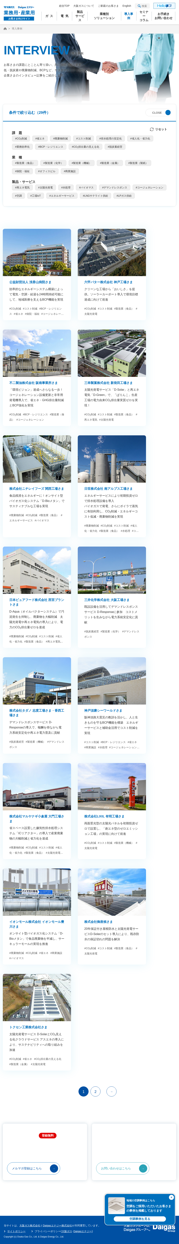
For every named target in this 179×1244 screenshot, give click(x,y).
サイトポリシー (16, 1231)
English (127, 5)
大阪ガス (67, 1231)
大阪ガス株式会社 (29, 1225)
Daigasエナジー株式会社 (57, 1225)
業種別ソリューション (104, 16)
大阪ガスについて (83, 5)
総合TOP (64, 5)
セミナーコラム (143, 16)
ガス (50, 16)
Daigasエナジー (82, 1231)
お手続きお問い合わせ (163, 16)
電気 (65, 16)
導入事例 (128, 16)
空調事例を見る (139, 1218)
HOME (5, 28)
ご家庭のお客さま (108, 5)
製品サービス (79, 16)
